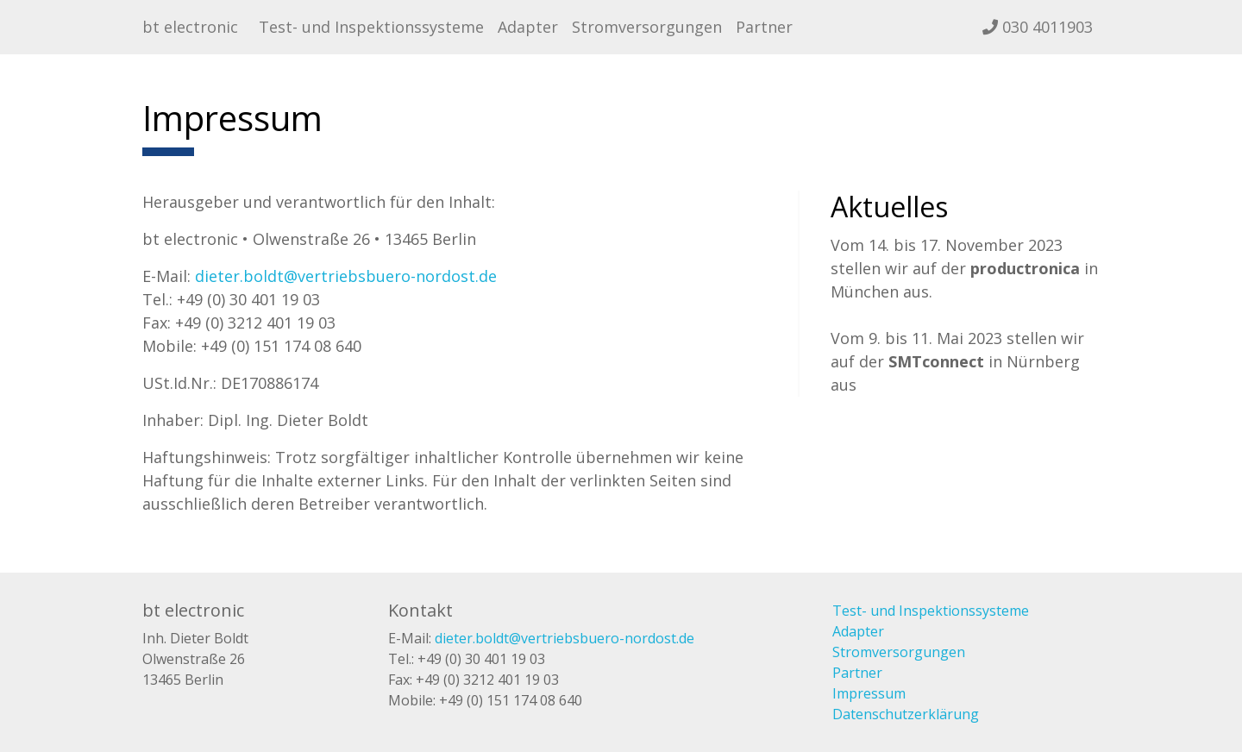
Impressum (869, 693)
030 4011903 (1037, 26)
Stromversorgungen (647, 26)
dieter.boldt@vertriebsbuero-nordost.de (346, 276)
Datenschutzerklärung (905, 714)
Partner (764, 26)
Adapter (528, 26)
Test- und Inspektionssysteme (371, 26)
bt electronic (190, 26)
